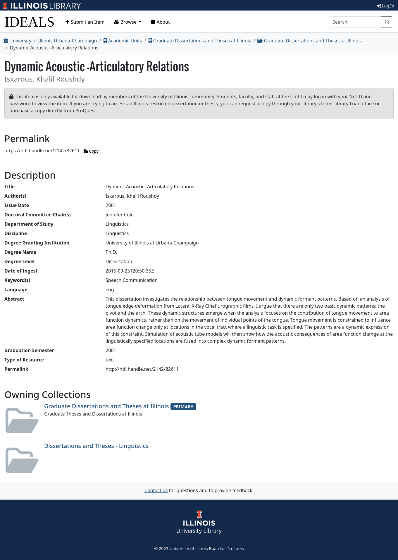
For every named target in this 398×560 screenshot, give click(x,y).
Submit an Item (85, 22)
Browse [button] (126, 22)
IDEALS (30, 22)
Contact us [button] (156, 490)
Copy (91, 151)
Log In (385, 5)
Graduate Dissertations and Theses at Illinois (200, 40)
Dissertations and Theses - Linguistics (96, 446)
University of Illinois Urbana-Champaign (50, 40)
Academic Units (123, 40)
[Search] (355, 21)
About (160, 22)
